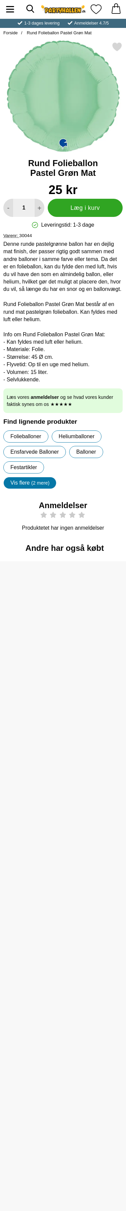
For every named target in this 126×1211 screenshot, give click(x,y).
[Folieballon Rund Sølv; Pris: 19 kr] (31, 602)
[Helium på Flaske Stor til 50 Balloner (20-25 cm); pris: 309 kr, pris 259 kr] (95, 602)
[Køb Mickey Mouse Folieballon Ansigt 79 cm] (31, 1087)
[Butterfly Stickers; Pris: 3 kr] (95, 821)
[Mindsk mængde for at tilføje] (8, 208)
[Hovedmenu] (10, 9)
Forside (10, 32)
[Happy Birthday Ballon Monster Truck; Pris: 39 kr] (95, 1039)
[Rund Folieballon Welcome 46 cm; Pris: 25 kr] (95, 712)
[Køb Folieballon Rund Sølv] (31, 650)
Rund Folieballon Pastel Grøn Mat (58, 32)
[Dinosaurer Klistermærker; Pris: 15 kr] (31, 930)
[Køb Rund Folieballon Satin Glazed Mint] (31, 759)
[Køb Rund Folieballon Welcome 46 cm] (95, 759)
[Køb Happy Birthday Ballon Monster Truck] (95, 1087)
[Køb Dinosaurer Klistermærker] (31, 978)
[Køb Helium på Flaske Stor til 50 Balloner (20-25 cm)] (95, 650)
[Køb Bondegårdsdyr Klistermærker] (95, 978)
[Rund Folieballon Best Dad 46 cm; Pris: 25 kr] (31, 821)
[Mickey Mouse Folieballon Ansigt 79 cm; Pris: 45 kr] (31, 1039)
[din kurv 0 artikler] (116, 9)
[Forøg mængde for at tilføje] (39, 208)
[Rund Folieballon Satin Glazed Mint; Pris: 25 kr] (31, 712)
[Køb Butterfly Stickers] (95, 868)
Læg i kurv (85, 207)
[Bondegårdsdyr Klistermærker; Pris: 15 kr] (95, 930)
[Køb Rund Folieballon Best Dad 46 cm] (31, 868)
